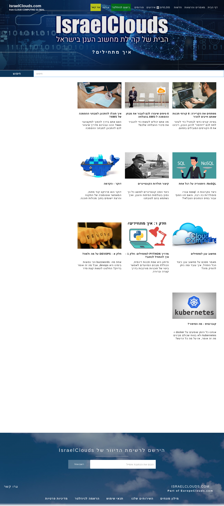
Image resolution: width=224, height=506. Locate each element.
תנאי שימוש (114, 498)
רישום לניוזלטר (121, 7)
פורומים (139, 7)
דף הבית (213, 7)
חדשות (178, 7)
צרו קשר (11, 486)
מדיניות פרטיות (56, 498)
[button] (166, 6)
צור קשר (95, 7)
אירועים (151, 7)
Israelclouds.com (190, 486)
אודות (106, 7)
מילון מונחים (169, 498)
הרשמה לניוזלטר (87, 498)
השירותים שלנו (141, 498)
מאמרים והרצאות (194, 7)
